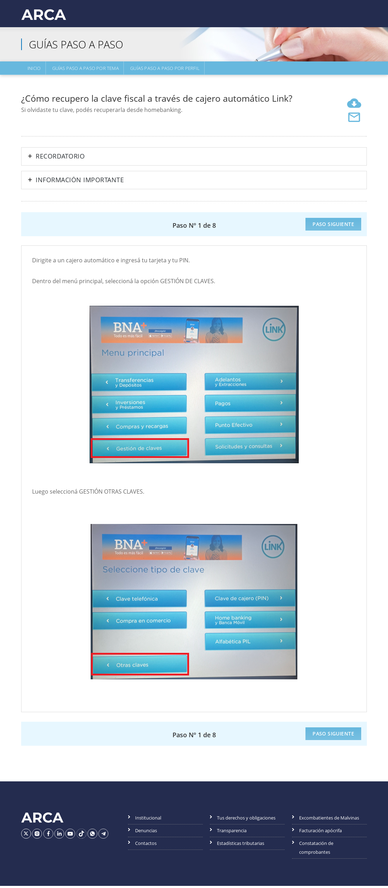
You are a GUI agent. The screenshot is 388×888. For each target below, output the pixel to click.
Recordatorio (60, 158)
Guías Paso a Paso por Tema (82, 69)
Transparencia (232, 832)
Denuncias (146, 832)
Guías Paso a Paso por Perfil (161, 69)
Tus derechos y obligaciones (246, 820)
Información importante (80, 182)
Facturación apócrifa (320, 832)
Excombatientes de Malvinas (329, 820)
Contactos (146, 845)
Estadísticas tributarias (240, 845)
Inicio (32, 69)
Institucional (148, 820)
